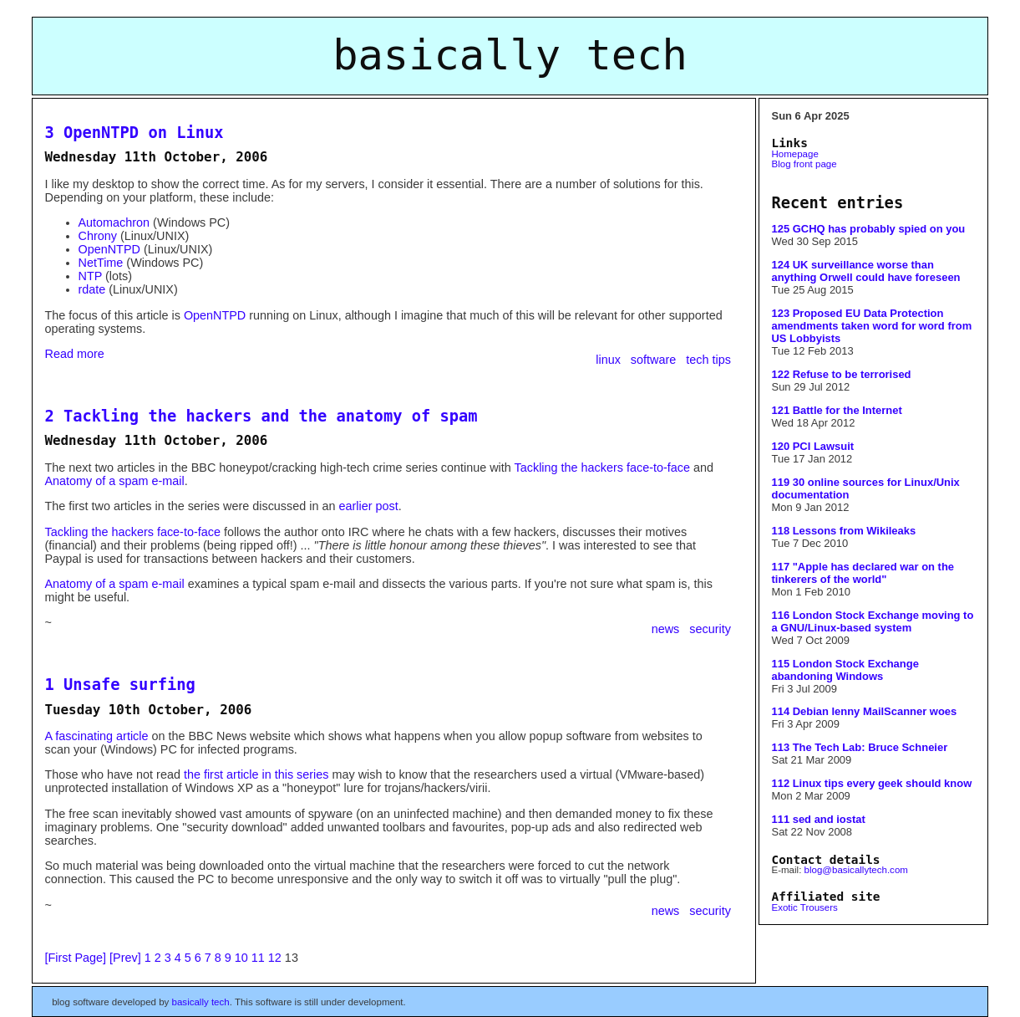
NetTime (101, 262)
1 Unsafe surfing (120, 684)
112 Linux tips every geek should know (872, 783)
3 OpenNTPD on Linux (134, 132)
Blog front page (804, 164)
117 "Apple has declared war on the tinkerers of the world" (863, 572)
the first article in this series (256, 774)
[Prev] (125, 957)
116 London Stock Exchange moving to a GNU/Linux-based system (873, 621)
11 (258, 957)
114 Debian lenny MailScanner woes (864, 711)
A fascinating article (97, 736)
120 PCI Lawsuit (813, 446)
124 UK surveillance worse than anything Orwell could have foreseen (866, 271)
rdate (92, 289)
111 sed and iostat (818, 819)
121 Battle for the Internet (837, 410)
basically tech (201, 1002)
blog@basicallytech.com (856, 870)
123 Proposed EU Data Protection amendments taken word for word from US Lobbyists (872, 326)
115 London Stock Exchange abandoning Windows (845, 669)
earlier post (368, 506)
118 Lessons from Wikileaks (844, 530)
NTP (91, 276)
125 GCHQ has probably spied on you (869, 228)
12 (275, 957)
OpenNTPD (109, 249)
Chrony (98, 236)
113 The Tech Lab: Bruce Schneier (860, 747)
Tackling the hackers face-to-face (602, 467)
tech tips (708, 359)
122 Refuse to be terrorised (841, 374)
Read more (74, 353)
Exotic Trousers (805, 907)
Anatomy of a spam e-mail (115, 481)
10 (241, 957)
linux (610, 359)
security (710, 629)
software (655, 359)
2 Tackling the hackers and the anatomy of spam (261, 416)
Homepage (795, 154)
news (667, 629)
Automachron (114, 222)
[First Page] (76, 957)
